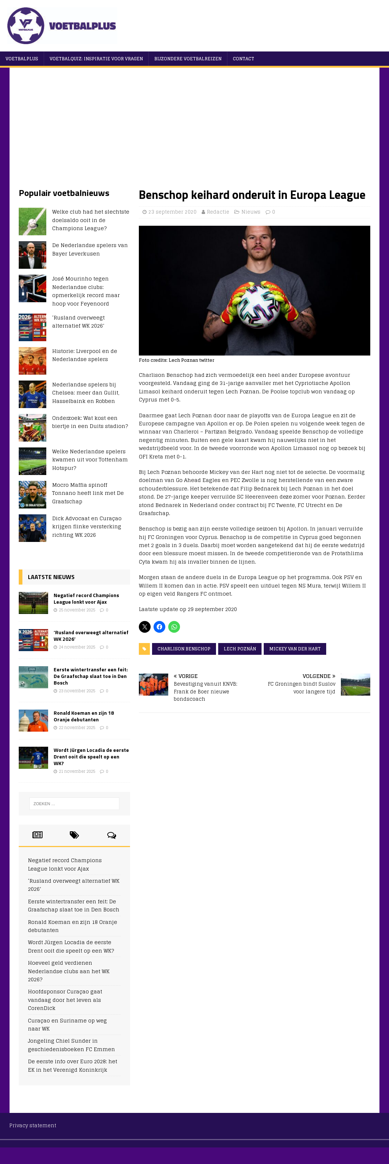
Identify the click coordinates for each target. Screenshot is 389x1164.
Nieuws (250, 212)
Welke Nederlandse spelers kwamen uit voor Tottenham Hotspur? (90, 459)
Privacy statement (32, 1125)
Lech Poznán (240, 649)
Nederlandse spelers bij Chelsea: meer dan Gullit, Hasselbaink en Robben (85, 393)
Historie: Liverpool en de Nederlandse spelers (84, 355)
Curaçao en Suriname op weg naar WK (67, 1024)
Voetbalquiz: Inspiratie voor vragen (96, 59)
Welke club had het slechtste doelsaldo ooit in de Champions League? (90, 220)
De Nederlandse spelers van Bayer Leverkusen (90, 249)
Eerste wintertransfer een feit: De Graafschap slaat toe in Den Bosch (91, 675)
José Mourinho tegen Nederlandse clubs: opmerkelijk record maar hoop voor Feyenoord (86, 291)
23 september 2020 (172, 212)
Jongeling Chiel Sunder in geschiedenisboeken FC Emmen (71, 1044)
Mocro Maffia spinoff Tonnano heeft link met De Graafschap (88, 493)
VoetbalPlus (22, 59)
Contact (243, 59)
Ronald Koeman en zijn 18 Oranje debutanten (84, 716)
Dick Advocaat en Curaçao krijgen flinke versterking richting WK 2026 (87, 526)
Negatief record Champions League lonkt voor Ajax (86, 598)
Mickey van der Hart (295, 649)
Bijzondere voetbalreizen (187, 59)
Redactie (218, 212)
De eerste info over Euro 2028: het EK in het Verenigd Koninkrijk (72, 1065)
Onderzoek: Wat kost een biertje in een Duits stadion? (90, 422)
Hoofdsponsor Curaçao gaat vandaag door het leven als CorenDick (65, 1000)
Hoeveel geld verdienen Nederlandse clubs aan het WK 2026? (68, 971)
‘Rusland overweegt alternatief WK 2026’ (78, 321)
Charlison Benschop (184, 649)
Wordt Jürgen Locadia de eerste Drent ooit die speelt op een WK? (91, 756)
